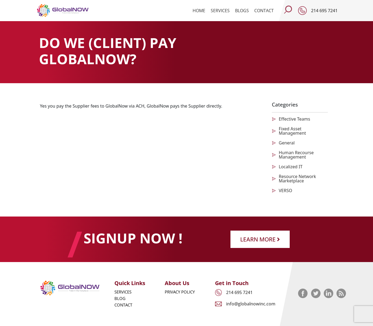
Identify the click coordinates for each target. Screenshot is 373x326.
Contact (264, 11)
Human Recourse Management (296, 155)
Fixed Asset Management (292, 131)
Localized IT (291, 167)
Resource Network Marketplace (297, 178)
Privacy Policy (180, 292)
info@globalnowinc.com (250, 304)
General (287, 143)
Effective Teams (294, 119)
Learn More (260, 239)
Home (199, 11)
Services (220, 11)
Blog (120, 298)
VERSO (285, 190)
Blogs (242, 11)
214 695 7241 (324, 11)
